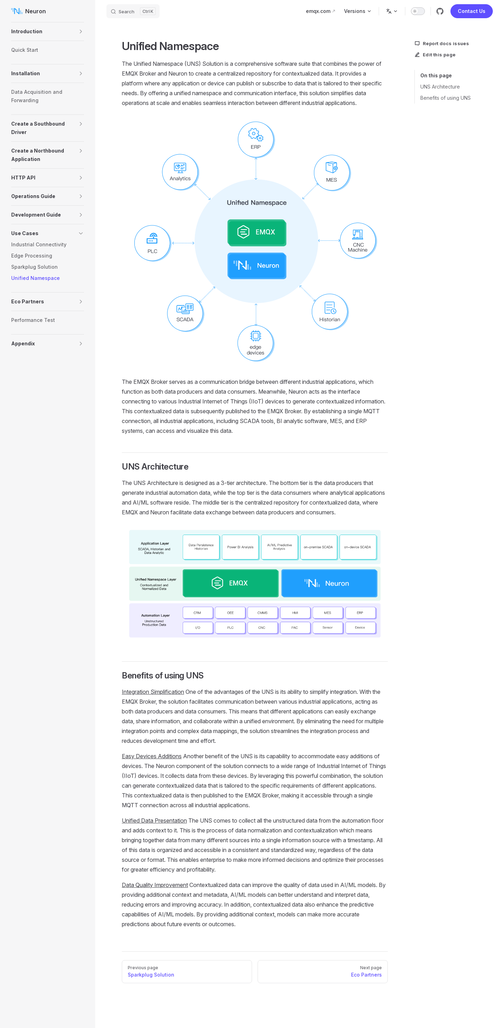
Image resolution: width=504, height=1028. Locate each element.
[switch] (418, 11)
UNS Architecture (440, 87)
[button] (80, 31)
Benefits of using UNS (445, 98)
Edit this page (435, 54)
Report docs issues (441, 43)
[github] (440, 11)
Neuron (28, 11)
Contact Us (471, 11)
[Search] (133, 11)
